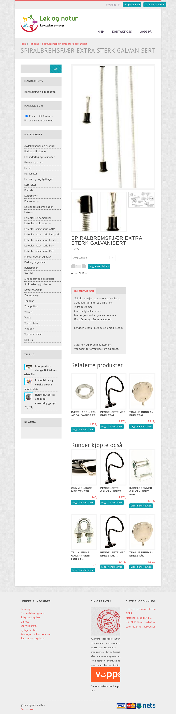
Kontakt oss (122, 31)
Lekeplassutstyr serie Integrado (42, 234)
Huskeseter (30, 173)
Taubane (34, 43)
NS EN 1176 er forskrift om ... (143, 622)
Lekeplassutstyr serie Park (39, 245)
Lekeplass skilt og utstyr (38, 223)
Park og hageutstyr (35, 262)
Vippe (27, 317)
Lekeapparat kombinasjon (38, 206)
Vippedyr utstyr (33, 334)
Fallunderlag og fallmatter (39, 157)
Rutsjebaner (31, 267)
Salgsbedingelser (31, 617)
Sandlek (29, 273)
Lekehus (29, 212)
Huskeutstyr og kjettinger (38, 179)
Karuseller (30, 184)
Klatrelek (29, 190)
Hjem (101, 31)
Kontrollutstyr (32, 201)
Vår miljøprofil (29, 626)
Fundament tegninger (33, 638)
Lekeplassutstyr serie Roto (39, 251)
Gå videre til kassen (155, 4)
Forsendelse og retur (33, 613)
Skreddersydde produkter (39, 278)
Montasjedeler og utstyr (38, 256)
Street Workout (33, 290)
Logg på (145, 31)
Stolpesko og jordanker (37, 284)
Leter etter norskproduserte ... (143, 626)
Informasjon (84, 290)
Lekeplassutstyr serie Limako (40, 240)
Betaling (25, 609)
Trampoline (31, 306)
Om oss (25, 621)
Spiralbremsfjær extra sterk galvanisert (64, 43)
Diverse (28, 339)
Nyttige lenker (29, 630)
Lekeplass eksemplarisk (37, 218)
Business (46, 116)
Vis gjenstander (132, 4)
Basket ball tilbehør (35, 151)
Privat (30, 116)
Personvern (27, 709)
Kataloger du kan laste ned (36, 634)
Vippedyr (29, 328)
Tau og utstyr (31, 295)
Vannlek (28, 312)
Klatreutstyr (31, 195)
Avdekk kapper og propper (39, 146)
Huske (27, 168)
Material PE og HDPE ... (139, 618)
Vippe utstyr (31, 323)
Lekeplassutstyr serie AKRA (39, 229)
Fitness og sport (33, 162)
